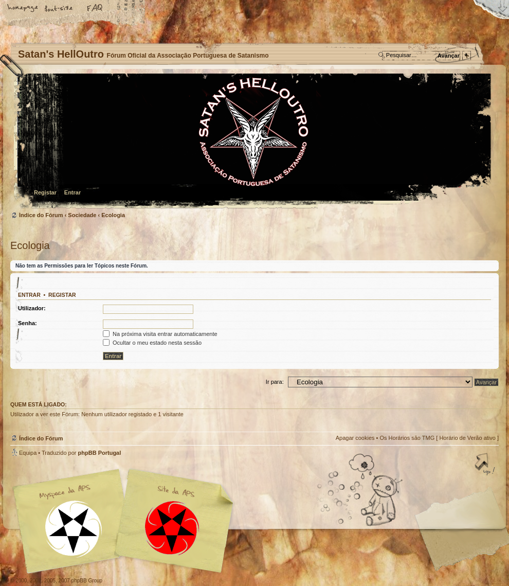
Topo (486, 465)
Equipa (28, 453)
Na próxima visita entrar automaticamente (160, 334)
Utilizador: (32, 308)
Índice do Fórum (253, 142)
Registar (45, 192)
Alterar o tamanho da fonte (59, 8)
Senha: (27, 323)
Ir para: (275, 382)
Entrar (72, 192)
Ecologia (113, 215)
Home (23, 8)
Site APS (172, 528)
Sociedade (82, 215)
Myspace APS (126, 521)
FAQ (95, 8)
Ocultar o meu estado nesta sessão (152, 343)
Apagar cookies (355, 438)
